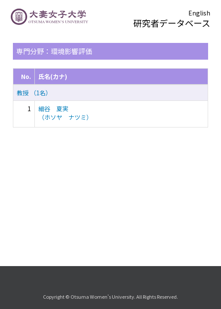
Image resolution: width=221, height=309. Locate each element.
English (199, 13)
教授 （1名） (34, 92)
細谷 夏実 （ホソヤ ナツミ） (65, 112)
